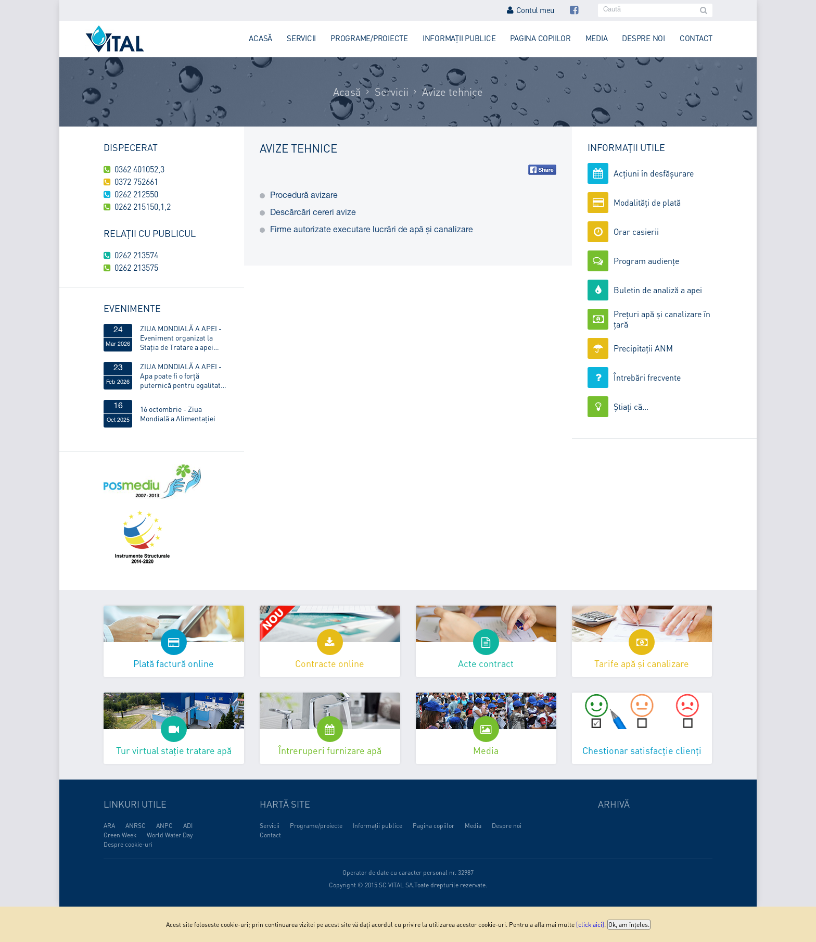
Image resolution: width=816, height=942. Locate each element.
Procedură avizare (304, 196)
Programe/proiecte (369, 38)
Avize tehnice (452, 91)
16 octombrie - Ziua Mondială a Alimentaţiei (177, 413)
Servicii (301, 38)
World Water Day (170, 835)
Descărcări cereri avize (313, 213)
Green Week (120, 835)
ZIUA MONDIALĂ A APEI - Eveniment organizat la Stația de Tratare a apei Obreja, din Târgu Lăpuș (181, 337)
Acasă (260, 38)
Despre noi (643, 38)
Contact (696, 38)
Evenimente (132, 308)
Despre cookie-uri (128, 844)
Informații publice (459, 38)
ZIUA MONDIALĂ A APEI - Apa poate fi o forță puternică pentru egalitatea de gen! (184, 375)
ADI (188, 826)
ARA (109, 826)
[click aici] (590, 924)
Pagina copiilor (540, 38)
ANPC (164, 826)
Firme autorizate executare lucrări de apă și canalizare (371, 231)
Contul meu (530, 10)
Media (596, 38)
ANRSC (135, 826)
